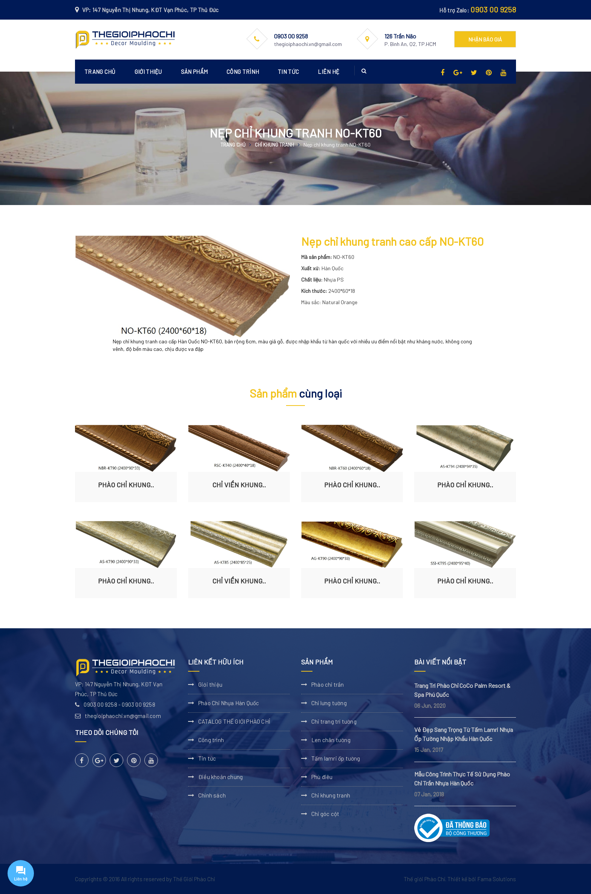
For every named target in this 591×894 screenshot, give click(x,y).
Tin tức (288, 71)
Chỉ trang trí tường (334, 721)
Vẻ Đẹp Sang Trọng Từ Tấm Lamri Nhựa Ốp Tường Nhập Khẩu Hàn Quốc (463, 734)
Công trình (243, 71)
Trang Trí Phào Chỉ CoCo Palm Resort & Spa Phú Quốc (462, 690)
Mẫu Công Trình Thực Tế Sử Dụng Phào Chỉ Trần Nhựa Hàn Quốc (462, 778)
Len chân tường (331, 739)
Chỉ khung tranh (274, 145)
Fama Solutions (496, 879)
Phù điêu (322, 776)
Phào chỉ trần (327, 684)
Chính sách (212, 795)
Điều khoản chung (220, 776)
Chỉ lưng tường (329, 703)
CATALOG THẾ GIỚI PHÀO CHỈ (234, 721)
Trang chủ (100, 71)
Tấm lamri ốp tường (335, 758)
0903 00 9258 (493, 9)
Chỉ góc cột (325, 813)
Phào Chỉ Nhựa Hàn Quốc (228, 703)
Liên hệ (328, 71)
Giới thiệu (148, 71)
